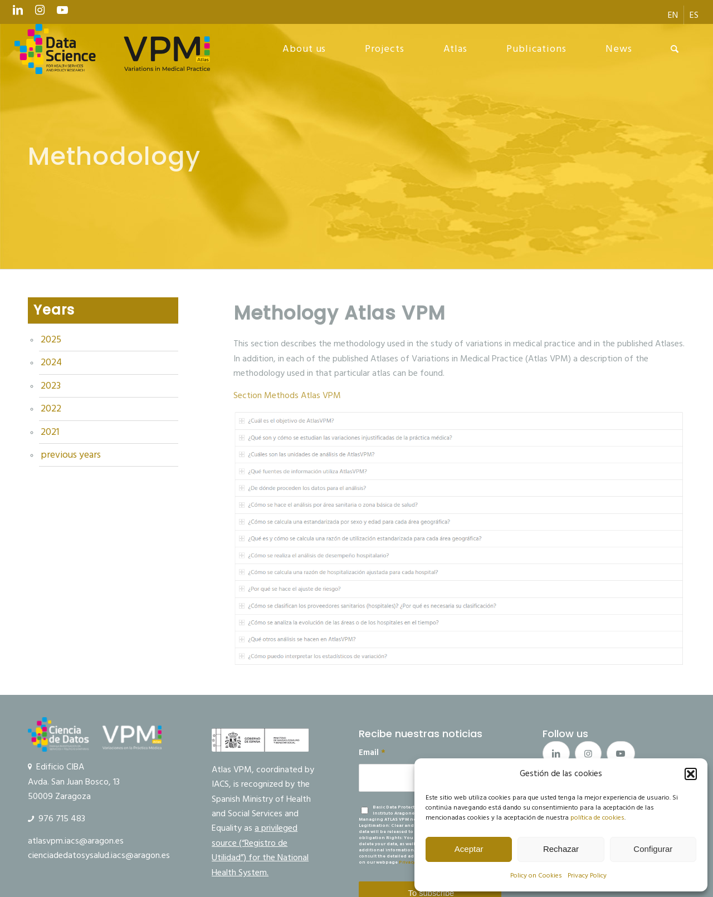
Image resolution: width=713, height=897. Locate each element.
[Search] (675, 49)
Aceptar (469, 849)
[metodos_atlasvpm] (459, 538)
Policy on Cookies (536, 875)
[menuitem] (673, 15)
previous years (71, 455)
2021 (50, 432)
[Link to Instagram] (40, 13)
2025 (51, 339)
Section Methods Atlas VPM (287, 395)
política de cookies (597, 817)
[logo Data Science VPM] (112, 49)
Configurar (652, 849)
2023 (51, 386)
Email (372, 752)
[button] (690, 774)
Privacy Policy (587, 875)
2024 (51, 362)
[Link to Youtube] (62, 13)
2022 (51, 408)
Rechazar (561, 849)
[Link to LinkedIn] (17, 13)
